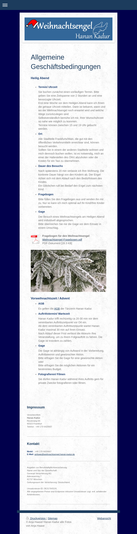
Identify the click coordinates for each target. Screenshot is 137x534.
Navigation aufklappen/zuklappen (68, 5)
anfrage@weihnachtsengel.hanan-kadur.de (55, 454)
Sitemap (52, 518)
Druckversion (36, 518)
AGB (57, 308)
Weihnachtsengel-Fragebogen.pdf (62, 239)
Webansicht (104, 518)
